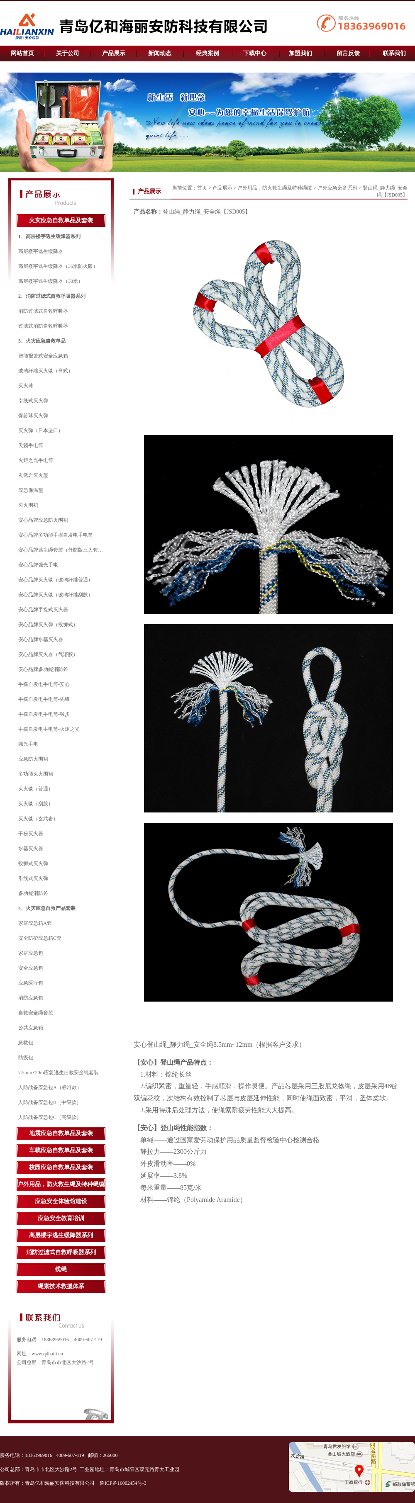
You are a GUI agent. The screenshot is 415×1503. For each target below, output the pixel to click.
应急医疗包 (30, 983)
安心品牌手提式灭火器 (43, 610)
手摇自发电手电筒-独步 (44, 714)
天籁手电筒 (30, 445)
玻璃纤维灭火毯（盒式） (45, 371)
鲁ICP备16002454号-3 (124, 1483)
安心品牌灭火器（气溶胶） (48, 654)
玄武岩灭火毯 (33, 475)
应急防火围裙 (33, 759)
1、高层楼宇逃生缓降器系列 (49, 236)
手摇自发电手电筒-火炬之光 (49, 729)
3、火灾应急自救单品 (42, 341)
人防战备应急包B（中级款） (49, 1102)
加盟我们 (300, 53)
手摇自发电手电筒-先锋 (44, 699)
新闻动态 (159, 53)
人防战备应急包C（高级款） (49, 1117)
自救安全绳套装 (35, 1013)
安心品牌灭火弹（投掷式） (48, 624)
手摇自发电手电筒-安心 (44, 684)
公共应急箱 (30, 1028)
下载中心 (254, 53)
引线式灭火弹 (33, 401)
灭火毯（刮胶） (35, 804)
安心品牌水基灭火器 (40, 639)
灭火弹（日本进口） (40, 430)
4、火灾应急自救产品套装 (47, 908)
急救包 (25, 1043)
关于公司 (67, 53)
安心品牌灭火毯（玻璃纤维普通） (55, 580)
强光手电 (28, 744)
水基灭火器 (30, 848)
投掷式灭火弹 (33, 863)
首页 (202, 188)
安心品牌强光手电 (38, 565)
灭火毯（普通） (35, 789)
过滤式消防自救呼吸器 (43, 326)
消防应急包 (30, 998)
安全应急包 (30, 968)
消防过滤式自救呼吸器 (43, 311)
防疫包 (25, 1057)
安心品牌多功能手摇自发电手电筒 (55, 535)
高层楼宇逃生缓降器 (40, 251)
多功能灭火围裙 (35, 774)
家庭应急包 (30, 953)
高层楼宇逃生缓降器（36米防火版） (58, 266)
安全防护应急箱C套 (39, 938)
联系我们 (394, 53)
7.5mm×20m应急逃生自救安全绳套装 (58, 1072)
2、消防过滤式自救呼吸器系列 (51, 296)
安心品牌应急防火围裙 (43, 520)
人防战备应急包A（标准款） (50, 1087)
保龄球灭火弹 (33, 415)
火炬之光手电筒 (35, 460)
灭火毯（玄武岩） (38, 819)
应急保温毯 (30, 490)
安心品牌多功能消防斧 (43, 669)
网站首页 (22, 53)
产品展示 (113, 53)
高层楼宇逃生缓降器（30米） (50, 281)
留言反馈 (348, 53)
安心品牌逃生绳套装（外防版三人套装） (63, 550)
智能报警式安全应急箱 (43, 356)
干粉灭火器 (30, 834)
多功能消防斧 (33, 893)
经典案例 (207, 53)
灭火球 (25, 386)
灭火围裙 (28, 505)
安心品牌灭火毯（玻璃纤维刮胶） (55, 595)
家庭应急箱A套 (35, 923)
